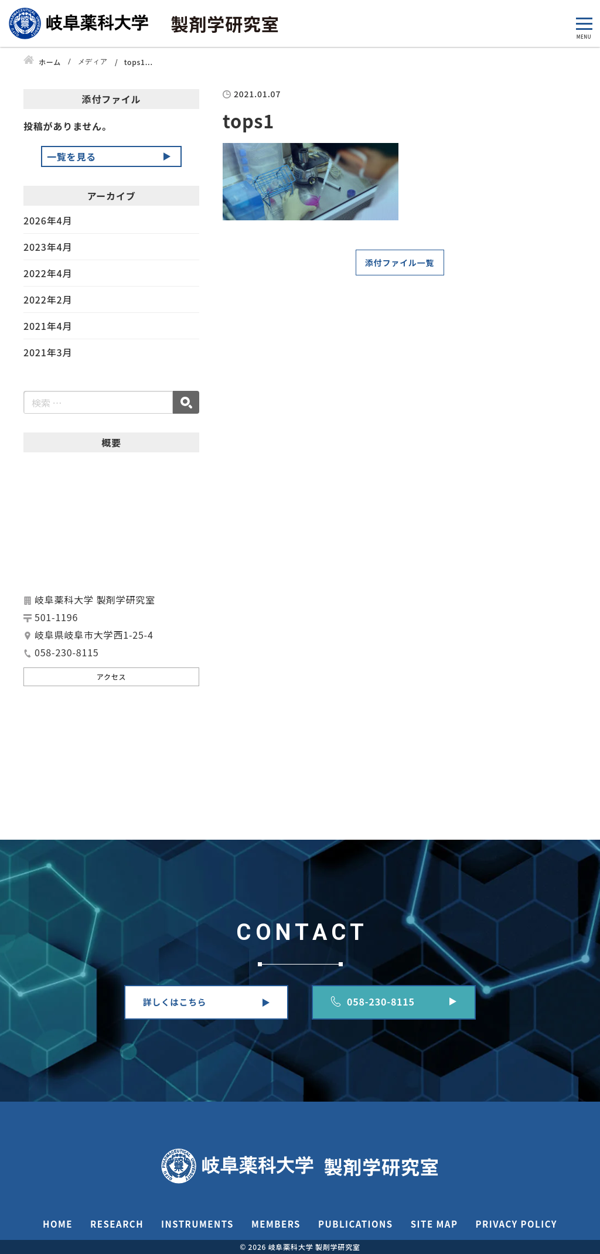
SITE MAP (434, 1224)
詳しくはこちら (174, 1002)
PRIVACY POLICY (516, 1224)
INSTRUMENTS (197, 1224)
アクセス (112, 676)
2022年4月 (47, 273)
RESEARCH (117, 1224)
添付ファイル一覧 (399, 262)
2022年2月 (47, 299)
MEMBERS (276, 1224)
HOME (58, 1224)
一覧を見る (71, 156)
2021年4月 (47, 326)
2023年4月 (47, 247)
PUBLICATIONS (355, 1224)
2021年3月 (47, 352)
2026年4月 (47, 220)
